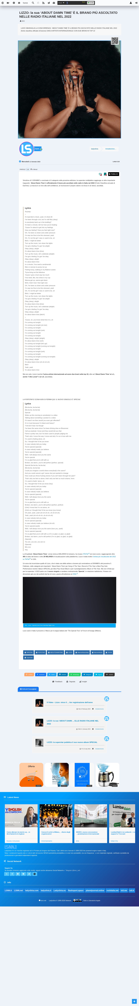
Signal (99, 761)
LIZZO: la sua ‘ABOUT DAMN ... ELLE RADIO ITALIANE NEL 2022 (73, 809)
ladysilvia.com (32, 984)
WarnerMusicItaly (82, 739)
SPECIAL (28, 739)
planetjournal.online (95, 984)
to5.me (125, 984)
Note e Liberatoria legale (91, 1000)
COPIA (29, 761)
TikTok (108, 739)
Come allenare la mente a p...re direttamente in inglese (18, 923)
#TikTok (98, 626)
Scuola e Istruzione (13, 930)
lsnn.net (42, 1000)
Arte (78, 930)
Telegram (87, 761)
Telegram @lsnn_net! (73, 962)
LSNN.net (18, 984)
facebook (40, 761)
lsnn (38, 150)
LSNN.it (8, 984)
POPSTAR (40, 739)
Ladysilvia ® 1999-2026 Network (60, 1000)
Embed (109, 761)
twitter (52, 761)
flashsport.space (76, 984)
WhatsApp (75, 761)
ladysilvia (94, 150)
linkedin (62, 761)
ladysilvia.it (46, 984)
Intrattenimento (111, 150)
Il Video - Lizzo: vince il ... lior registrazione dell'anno (70, 790)
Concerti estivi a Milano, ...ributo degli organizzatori (56, 923)
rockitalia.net (113, 984)
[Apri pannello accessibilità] (13, 3)
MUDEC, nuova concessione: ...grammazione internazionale (88, 923)
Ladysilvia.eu (60, 984)
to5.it (7, 990)
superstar (28, 744)
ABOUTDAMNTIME (55, 739)
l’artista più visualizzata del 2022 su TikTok (58, 633)
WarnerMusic (97, 739)
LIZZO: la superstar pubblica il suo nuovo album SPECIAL (72, 830)
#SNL (52, 654)
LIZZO (69, 739)
